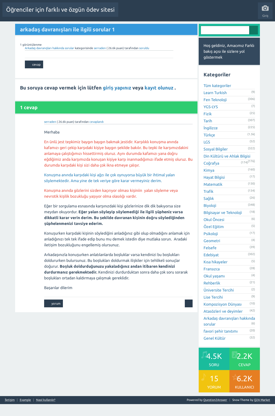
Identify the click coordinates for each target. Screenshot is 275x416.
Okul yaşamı (214, 288)
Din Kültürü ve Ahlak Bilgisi (227, 168)
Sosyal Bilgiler (216, 161)
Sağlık (209, 210)
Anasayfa (33, 27)
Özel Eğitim (214, 238)
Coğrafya (211, 175)
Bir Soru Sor (174, 27)
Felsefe (210, 259)
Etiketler (115, 27)
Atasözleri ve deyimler (223, 323)
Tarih (208, 133)
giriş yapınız (117, 99)
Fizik (208, 126)
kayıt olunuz (160, 99)
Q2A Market (262, 411)
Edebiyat (211, 267)
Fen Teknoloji (215, 111)
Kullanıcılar (153, 27)
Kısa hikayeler (215, 274)
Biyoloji (210, 217)
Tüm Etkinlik (13, 27)
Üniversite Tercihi (219, 302)
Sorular (48, 27)
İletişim (10, 411)
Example (25, 411)
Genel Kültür (215, 350)
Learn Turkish (215, 104)
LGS (207, 154)
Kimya (209, 182)
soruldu (144, 59)
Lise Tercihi (213, 309)
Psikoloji (211, 245)
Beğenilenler (68, 27)
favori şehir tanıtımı (221, 343)
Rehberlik (212, 295)
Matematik (213, 196)
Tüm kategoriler (217, 97)
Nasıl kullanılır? (45, 411)
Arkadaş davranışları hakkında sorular (50, 59)
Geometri (212, 252)
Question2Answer (215, 411)
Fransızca (212, 281)
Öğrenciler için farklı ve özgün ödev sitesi (60, 9)
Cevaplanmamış (93, 27)
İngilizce (211, 140)
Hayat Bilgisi (214, 189)
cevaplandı (96, 133)
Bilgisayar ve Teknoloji (223, 224)
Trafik (208, 203)
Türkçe (209, 147)
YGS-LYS (211, 118)
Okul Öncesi (214, 231)
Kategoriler (133, 27)
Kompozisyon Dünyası (223, 316)
